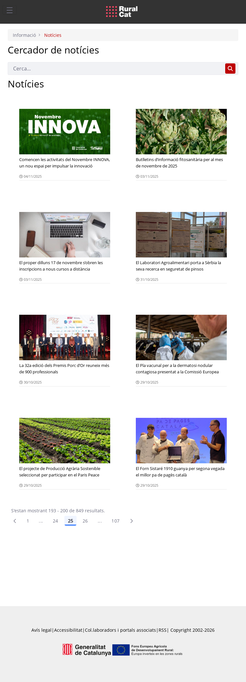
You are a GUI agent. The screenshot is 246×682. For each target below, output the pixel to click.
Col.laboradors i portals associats (120, 630)
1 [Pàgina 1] (28, 521)
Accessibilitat (68, 630)
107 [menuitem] (115, 521)
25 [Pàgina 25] (70, 521)
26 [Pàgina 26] (85, 521)
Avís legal (41, 630)
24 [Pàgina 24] (55, 521)
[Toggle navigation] (10, 10)
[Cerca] (115, 68)
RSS (163, 630)
